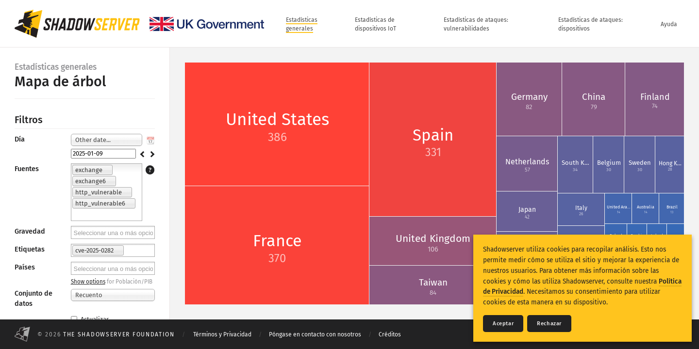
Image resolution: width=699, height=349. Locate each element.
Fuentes (27, 169)
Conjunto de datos (33, 298)
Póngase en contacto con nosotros (315, 334)
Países (25, 267)
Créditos (390, 334)
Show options (88, 281)
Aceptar (503, 323)
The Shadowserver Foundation (119, 334)
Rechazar (549, 323)
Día (20, 139)
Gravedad (30, 231)
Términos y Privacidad (222, 334)
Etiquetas (30, 249)
